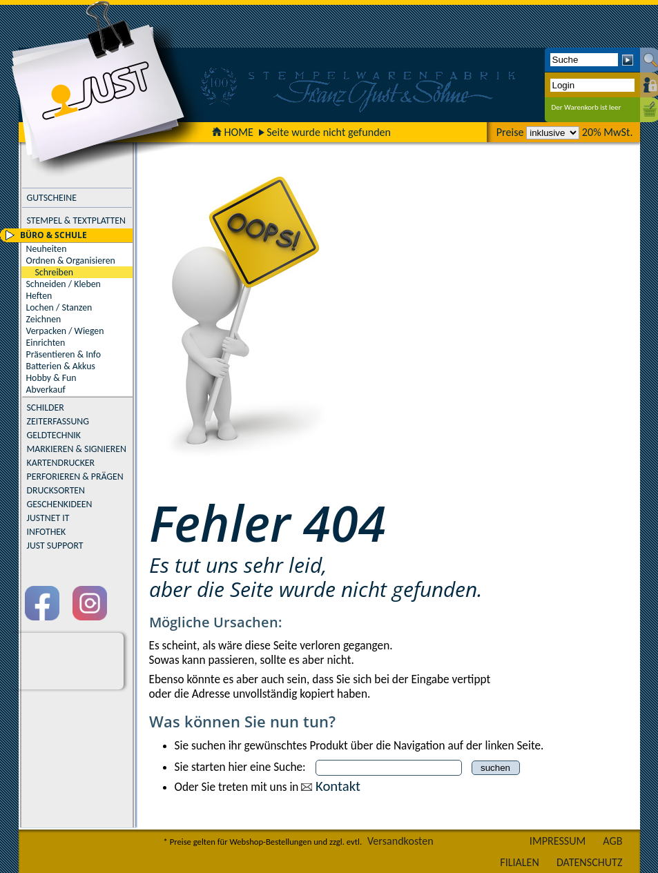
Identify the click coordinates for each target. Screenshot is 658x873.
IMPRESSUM (558, 840)
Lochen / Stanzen (59, 307)
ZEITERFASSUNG (58, 421)
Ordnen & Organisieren (70, 260)
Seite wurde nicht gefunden (329, 132)
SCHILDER (45, 407)
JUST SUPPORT (55, 545)
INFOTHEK (46, 532)
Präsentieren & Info (63, 354)
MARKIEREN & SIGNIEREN (76, 449)
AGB (612, 840)
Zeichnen (43, 319)
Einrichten (46, 343)
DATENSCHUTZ (590, 862)
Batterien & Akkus (60, 366)
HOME (232, 132)
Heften (39, 296)
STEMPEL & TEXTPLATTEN (76, 220)
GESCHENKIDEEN (60, 504)
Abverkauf (46, 389)
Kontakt (338, 786)
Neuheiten (46, 249)
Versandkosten (400, 840)
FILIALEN (519, 862)
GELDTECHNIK (54, 435)
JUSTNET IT (48, 518)
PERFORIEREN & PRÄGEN (75, 476)
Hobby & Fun (51, 378)
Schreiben (54, 272)
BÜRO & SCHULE (53, 235)
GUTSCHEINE (52, 198)
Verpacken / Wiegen (65, 331)
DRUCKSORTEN (56, 490)
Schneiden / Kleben (63, 284)
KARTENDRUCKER (61, 463)
